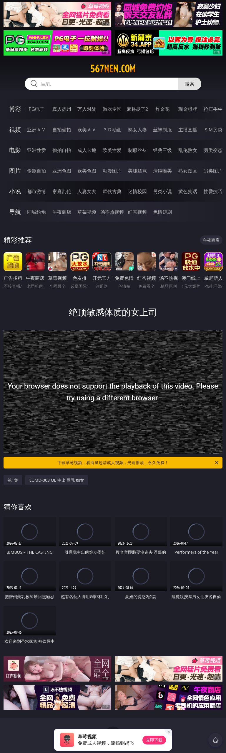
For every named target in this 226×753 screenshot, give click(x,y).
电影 (15, 150)
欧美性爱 (112, 150)
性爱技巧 (213, 191)
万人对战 (86, 109)
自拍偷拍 (61, 129)
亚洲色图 (61, 171)
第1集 (13, 480)
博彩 (15, 109)
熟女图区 (187, 171)
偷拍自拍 (61, 150)
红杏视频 (137, 212)
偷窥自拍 (36, 171)
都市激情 (36, 191)
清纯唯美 (162, 171)
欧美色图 (86, 171)
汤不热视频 (112, 212)
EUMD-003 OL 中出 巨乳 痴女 (56, 480)
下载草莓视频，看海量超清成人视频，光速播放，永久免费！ (138, 462)
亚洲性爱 (36, 150)
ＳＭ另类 (213, 129)
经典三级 (162, 150)
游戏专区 (112, 109)
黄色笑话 (187, 191)
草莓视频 (86, 212)
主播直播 (187, 129)
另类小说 (162, 191)
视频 (15, 129)
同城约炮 (36, 212)
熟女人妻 (137, 129)
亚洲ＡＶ (36, 129)
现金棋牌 (187, 109)
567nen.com (112, 69)
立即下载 (154, 740)
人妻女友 (86, 191)
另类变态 (213, 150)
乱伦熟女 (187, 150)
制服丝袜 (137, 150)
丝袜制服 (162, 129)
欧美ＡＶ (86, 129)
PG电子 (36, 109)
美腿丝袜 (137, 171)
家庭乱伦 (61, 191)
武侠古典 (112, 191)
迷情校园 (137, 191)
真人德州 (61, 109)
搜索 (189, 84)
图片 (15, 171)
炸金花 (162, 109)
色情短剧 (162, 212)
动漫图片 (112, 171)
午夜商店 (61, 212)
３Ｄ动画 (112, 129)
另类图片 (213, 171)
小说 (15, 191)
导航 (15, 212)
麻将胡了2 (137, 109)
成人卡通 (86, 150)
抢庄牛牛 (213, 109)
